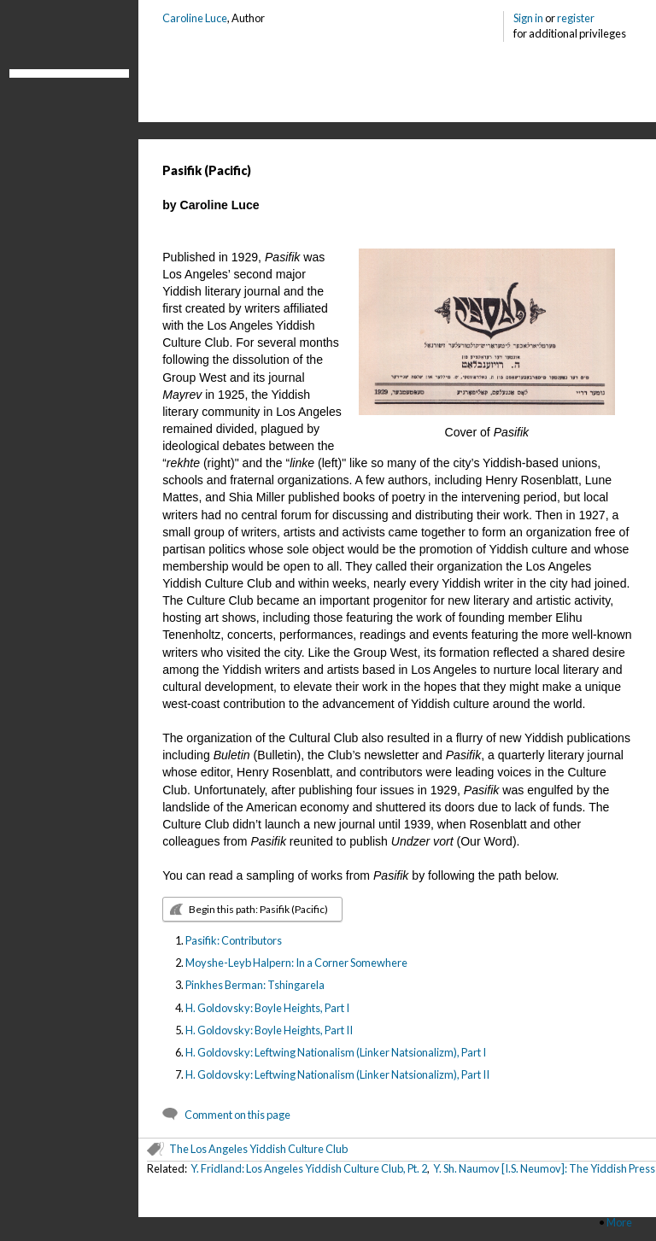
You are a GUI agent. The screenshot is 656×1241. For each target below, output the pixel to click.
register (575, 18)
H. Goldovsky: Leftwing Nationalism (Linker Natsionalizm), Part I (335, 1052)
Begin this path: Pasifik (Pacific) (258, 909)
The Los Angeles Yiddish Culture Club (258, 1149)
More (619, 1222)
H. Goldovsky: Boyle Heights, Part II (269, 1030)
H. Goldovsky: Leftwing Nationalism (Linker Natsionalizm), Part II (337, 1074)
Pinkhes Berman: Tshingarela (255, 985)
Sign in (528, 18)
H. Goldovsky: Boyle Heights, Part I (267, 1008)
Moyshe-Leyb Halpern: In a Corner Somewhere (296, 962)
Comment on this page (237, 1114)
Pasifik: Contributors (233, 940)
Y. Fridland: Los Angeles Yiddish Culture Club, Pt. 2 (308, 1168)
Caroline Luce (194, 18)
